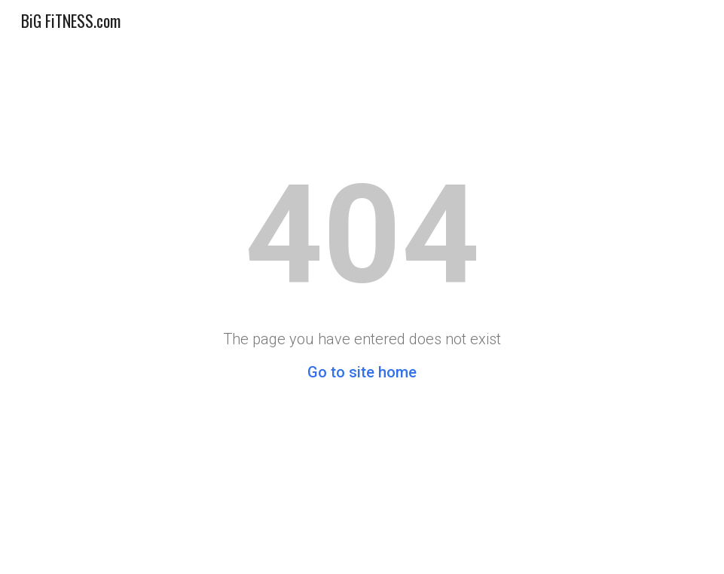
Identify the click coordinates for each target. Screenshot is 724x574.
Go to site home (362, 372)
